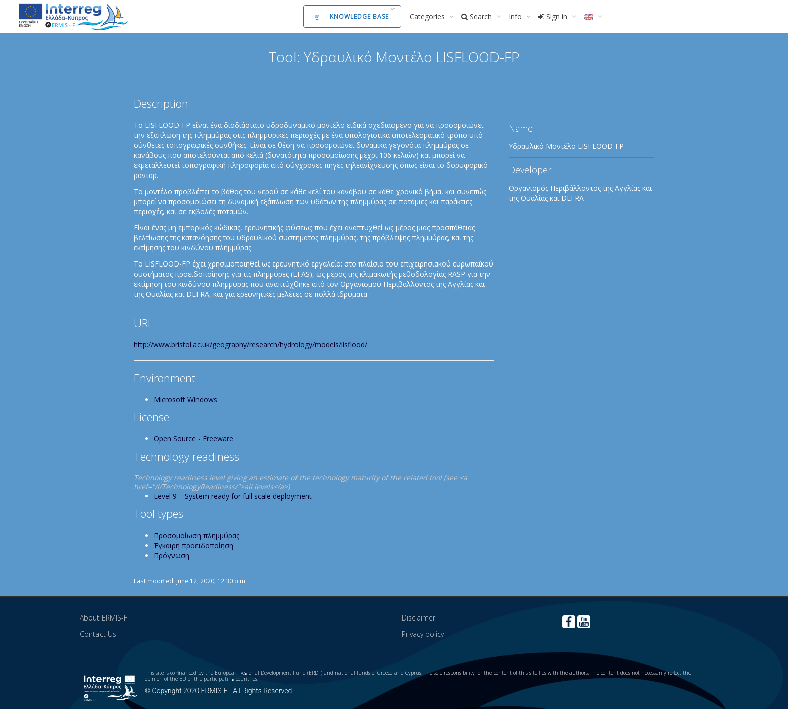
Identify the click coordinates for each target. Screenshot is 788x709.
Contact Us (98, 634)
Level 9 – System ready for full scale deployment (233, 496)
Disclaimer (418, 618)
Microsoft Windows (185, 399)
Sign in (553, 16)
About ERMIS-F (103, 618)
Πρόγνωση (171, 555)
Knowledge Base (351, 16)
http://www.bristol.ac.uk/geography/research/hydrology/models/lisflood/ (250, 344)
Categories (428, 16)
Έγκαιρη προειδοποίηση (193, 545)
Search (477, 16)
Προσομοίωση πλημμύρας (196, 535)
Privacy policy (423, 634)
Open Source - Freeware (193, 439)
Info (516, 16)
